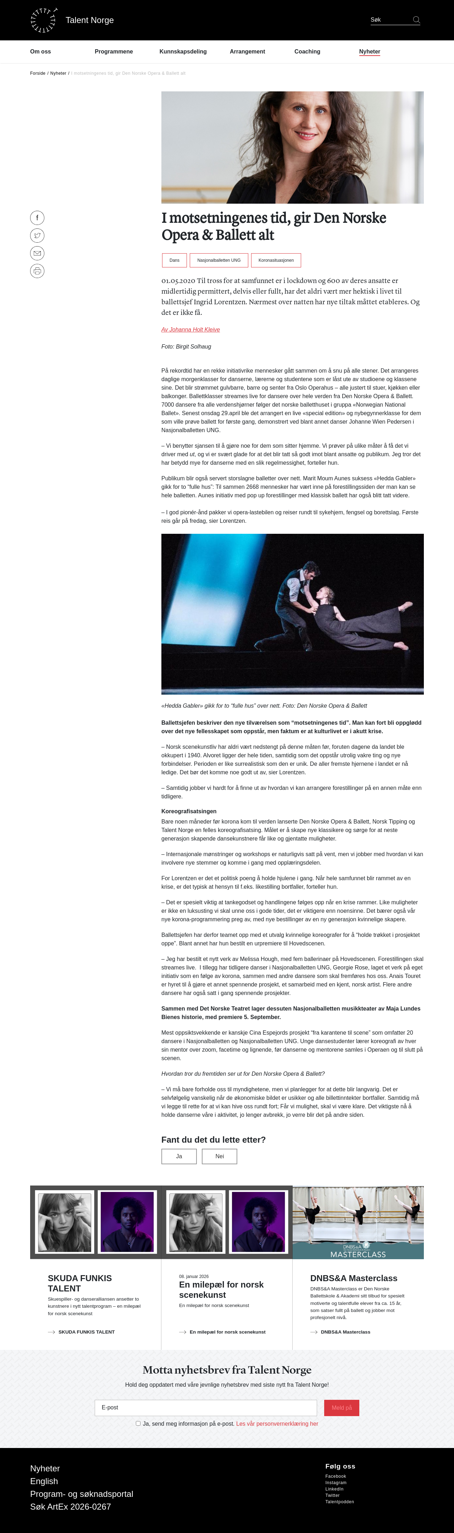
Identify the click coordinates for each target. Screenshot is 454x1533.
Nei (219, 1156)
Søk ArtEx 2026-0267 (70, 1506)
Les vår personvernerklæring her (277, 1424)
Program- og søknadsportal (81, 1494)
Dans (174, 260)
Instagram (336, 1482)
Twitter (333, 1495)
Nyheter (58, 73)
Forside (38, 73)
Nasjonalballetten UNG (218, 260)
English (44, 1481)
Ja (179, 1156)
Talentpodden (340, 1501)
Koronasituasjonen (276, 260)
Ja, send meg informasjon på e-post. (189, 1424)
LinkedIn (335, 1489)
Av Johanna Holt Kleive (190, 330)
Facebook (336, 1476)
